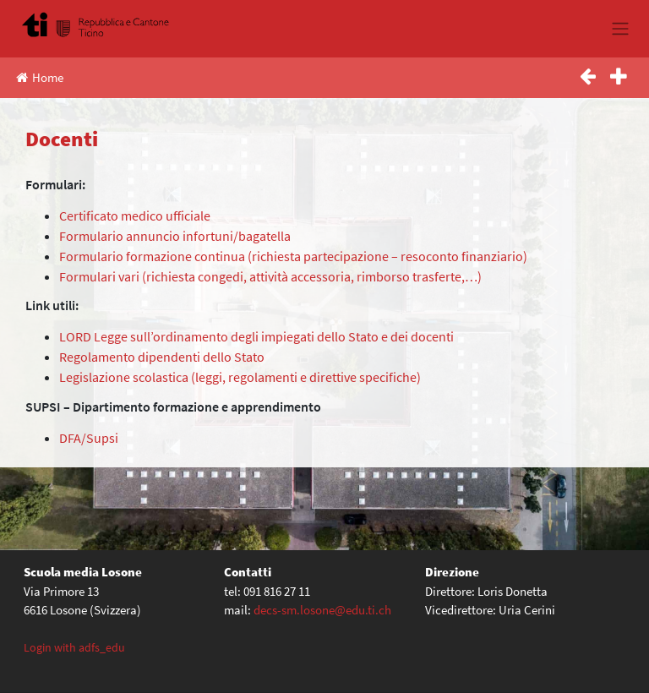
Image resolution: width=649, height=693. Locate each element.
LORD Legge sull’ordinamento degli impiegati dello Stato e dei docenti (257, 336)
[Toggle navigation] (620, 28)
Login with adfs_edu (74, 647)
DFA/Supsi (88, 437)
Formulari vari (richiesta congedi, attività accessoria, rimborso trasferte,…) (270, 276)
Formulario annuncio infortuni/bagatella (175, 235)
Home (39, 77)
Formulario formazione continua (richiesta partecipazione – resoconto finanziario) (294, 256)
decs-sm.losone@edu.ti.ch (322, 610)
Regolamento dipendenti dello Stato (163, 356)
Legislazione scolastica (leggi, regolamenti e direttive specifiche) (241, 376)
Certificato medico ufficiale (136, 215)
